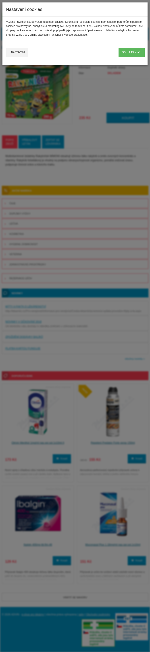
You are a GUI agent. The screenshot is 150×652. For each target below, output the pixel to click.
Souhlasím (131, 52)
